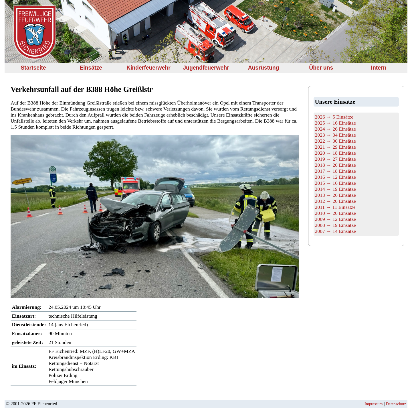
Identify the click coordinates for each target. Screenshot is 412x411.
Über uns (321, 67)
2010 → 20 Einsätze (335, 213)
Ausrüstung (263, 67)
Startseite (33, 67)
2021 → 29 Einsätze (335, 147)
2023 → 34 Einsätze (335, 135)
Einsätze (91, 67)
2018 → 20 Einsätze (335, 165)
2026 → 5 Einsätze (334, 117)
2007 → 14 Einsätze (335, 231)
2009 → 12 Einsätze (335, 219)
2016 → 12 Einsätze (335, 177)
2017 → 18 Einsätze (335, 171)
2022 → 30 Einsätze (335, 141)
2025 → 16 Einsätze (335, 123)
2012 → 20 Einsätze (335, 201)
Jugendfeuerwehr (206, 67)
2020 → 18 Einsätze (335, 153)
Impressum (374, 404)
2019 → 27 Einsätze (335, 159)
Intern (379, 67)
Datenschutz (396, 404)
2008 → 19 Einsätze (335, 225)
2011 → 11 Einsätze (335, 207)
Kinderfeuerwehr (148, 67)
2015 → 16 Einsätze (335, 183)
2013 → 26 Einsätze (335, 195)
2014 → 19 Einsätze (335, 189)
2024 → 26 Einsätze (335, 129)
